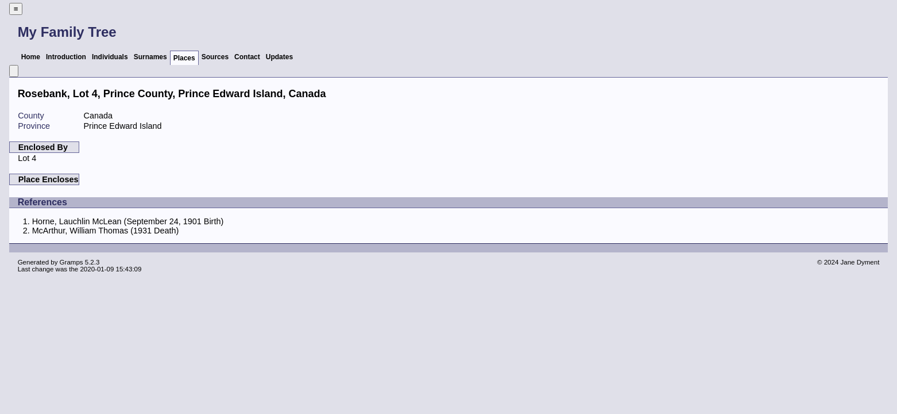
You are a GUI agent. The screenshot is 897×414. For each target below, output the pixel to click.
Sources (215, 57)
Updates (279, 57)
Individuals (110, 57)
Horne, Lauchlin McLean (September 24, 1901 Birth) (128, 221)
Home (30, 57)
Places (184, 58)
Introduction (66, 57)
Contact (247, 57)
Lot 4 (27, 158)
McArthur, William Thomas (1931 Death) (105, 230)
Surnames (150, 57)
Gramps (71, 262)
